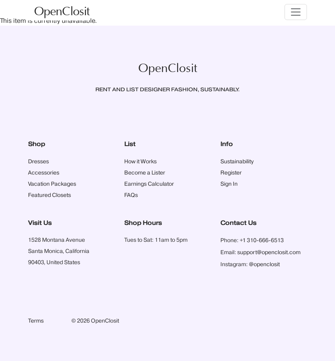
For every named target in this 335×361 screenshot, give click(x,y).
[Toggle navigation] (296, 12)
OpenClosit (61, 11)
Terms (36, 321)
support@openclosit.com (269, 253)
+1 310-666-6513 (262, 241)
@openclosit (264, 265)
